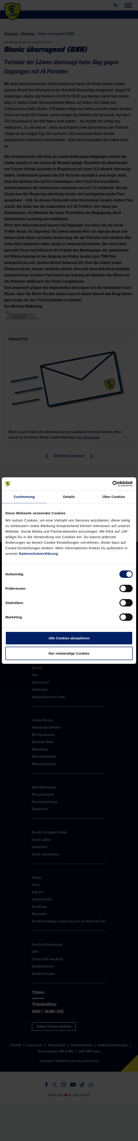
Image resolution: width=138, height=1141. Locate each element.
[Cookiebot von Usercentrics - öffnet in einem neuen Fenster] (112, 484)
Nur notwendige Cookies (69, 653)
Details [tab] (69, 496)
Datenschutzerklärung (38, 553)
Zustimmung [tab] (24, 496)
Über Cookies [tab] (113, 496)
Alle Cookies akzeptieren (69, 638)
